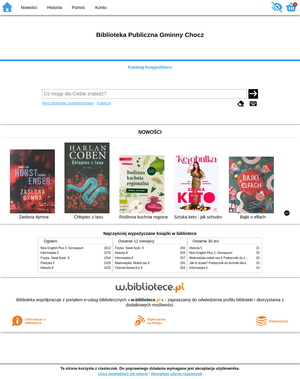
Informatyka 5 (49, 252)
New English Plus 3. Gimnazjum (61, 248)
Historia (54, 7)
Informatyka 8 (124, 258)
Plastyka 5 (47, 263)
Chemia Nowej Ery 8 (128, 267)
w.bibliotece (145, 299)
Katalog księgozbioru (150, 67)
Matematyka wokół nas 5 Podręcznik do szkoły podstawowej (229, 258)
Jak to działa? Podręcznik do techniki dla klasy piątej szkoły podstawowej (238, 263)
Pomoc (78, 7)
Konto (100, 7)
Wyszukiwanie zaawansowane (68, 103)
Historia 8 (46, 267)
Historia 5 (195, 248)
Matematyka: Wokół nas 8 (132, 263)
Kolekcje (104, 103)
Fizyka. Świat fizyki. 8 (54, 258)
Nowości (29, 7)
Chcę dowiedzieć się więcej (123, 373)
